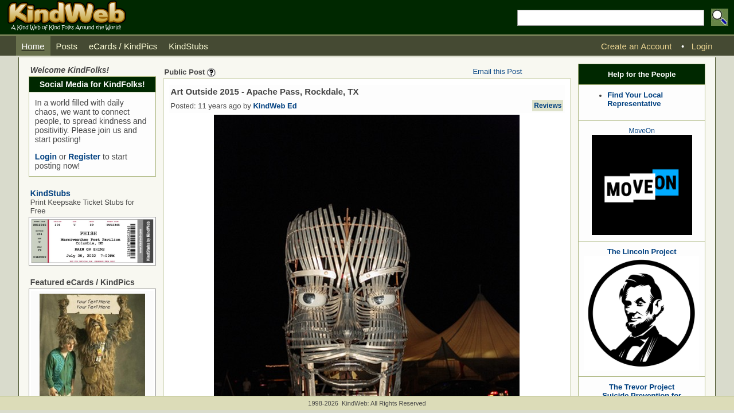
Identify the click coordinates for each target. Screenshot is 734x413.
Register (84, 156)
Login (46, 156)
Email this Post (497, 71)
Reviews (547, 106)
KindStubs (50, 193)
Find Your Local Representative (635, 99)
